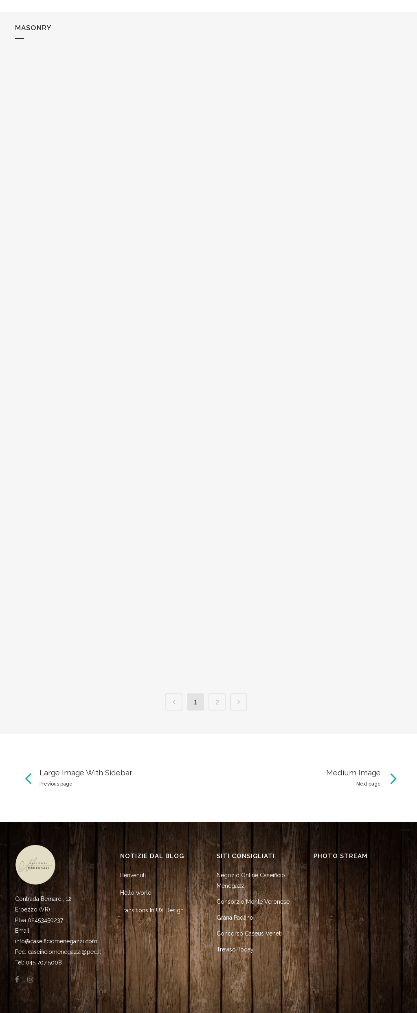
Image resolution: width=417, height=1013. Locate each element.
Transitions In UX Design (152, 910)
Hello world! (136, 892)
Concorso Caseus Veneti (249, 933)
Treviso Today (235, 949)
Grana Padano (235, 917)
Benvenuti (133, 875)
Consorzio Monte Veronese (253, 901)
